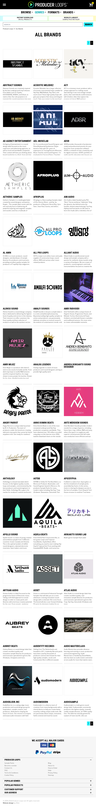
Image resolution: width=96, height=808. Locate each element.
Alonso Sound (10, 308)
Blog (49, 763)
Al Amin (7, 252)
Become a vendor (10, 765)
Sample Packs (9, 763)
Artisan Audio (10, 590)
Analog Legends (42, 364)
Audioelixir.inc (11, 701)
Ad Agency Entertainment (17, 141)
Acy (66, 85)
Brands (68, 12)
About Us (51, 765)
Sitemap (51, 775)
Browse (26, 12)
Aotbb (36, 478)
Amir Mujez (9, 364)
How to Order (52, 768)
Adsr (66, 141)
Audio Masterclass (74, 646)
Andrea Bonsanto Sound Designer (77, 365)
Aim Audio (69, 196)
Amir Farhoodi (71, 308)
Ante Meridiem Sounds (76, 422)
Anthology (9, 478)
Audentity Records (43, 646)
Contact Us (8, 768)
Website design (8, 803)
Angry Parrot (10, 422)
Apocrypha (70, 478)
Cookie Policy (9, 775)
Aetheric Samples (12, 196)
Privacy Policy (52, 773)
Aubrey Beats (10, 646)
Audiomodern (40, 701)
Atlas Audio (70, 590)
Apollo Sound (10, 534)
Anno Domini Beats (43, 422)
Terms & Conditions (11, 773)
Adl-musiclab (40, 141)
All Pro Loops (40, 252)
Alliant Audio (71, 252)
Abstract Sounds (12, 85)
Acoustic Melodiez (43, 85)
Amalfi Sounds (41, 308)
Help (49, 770)
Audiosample (71, 701)
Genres (39, 12)
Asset (36, 590)
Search (88, 24)
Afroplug (38, 196)
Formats (53, 12)
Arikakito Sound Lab (75, 534)
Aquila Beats (40, 534)
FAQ (5, 770)
